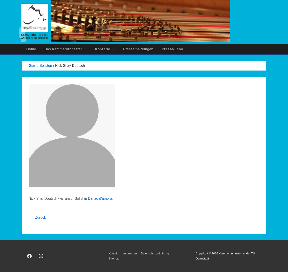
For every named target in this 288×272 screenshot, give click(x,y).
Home (31, 49)
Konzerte (105, 49)
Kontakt (114, 253)
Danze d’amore (100, 198)
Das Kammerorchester (66, 49)
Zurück (40, 217)
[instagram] (41, 256)
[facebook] (29, 256)
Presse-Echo (172, 49)
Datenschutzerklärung (155, 253)
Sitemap (114, 258)
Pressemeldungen (138, 49)
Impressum (130, 253)
